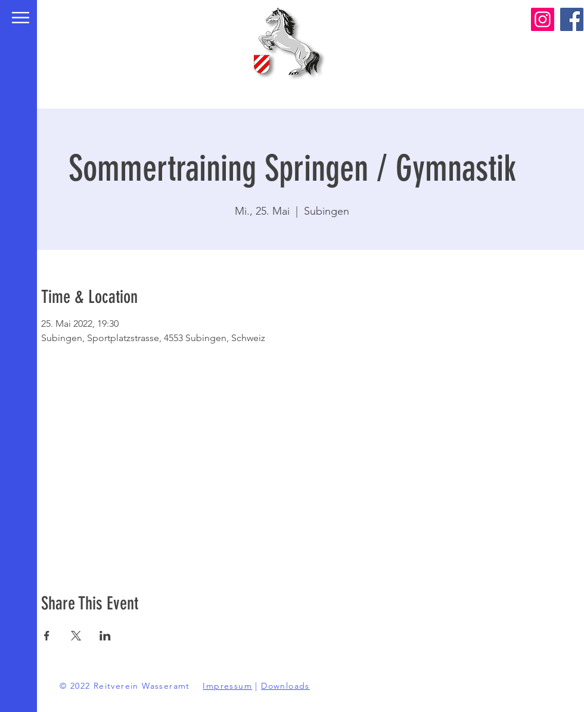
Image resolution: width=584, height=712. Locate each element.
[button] (20, 17)
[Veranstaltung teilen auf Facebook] (46, 635)
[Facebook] (571, 19)
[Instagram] (542, 19)
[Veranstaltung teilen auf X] (76, 635)
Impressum (227, 685)
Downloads (285, 685)
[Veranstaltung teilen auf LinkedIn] (105, 635)
